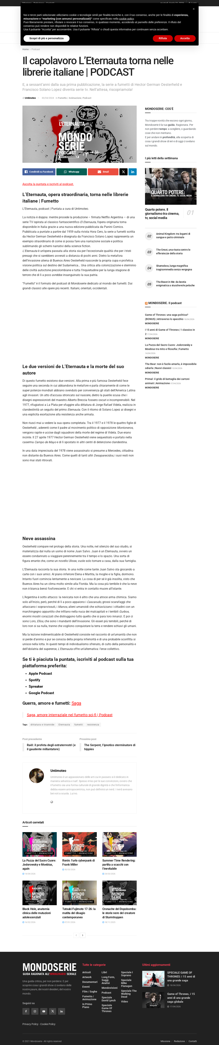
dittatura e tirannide (42, 724)
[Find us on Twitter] (52, 1011)
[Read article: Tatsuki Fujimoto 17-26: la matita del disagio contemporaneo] (79, 893)
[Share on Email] (103, 171)
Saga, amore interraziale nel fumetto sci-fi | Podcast (70, 715)
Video (124, 1001)
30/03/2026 (68, 870)
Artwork (86, 977)
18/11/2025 (108, 922)
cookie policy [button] (126, 18)
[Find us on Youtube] (43, 1011)
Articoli (30, 902)
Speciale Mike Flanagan (126, 983)
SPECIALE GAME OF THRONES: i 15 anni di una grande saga (181, 976)
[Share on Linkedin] (133, 171)
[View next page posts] (82, 935)
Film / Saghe (89, 991)
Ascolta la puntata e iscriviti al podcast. (48, 184)
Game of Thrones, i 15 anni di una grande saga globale (181, 997)
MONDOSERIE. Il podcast (165, 303)
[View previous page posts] (76, 935)
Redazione (179, 1041)
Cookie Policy (47, 1024)
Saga (76, 703)
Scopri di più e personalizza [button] (46, 38)
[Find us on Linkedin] (61, 1011)
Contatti (193, 1041)
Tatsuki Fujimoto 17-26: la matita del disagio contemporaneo (79, 913)
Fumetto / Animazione (69, 98)
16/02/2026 (28, 922)
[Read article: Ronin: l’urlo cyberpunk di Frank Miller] (79, 844)
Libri (104, 972)
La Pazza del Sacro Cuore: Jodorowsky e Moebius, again (39, 865)
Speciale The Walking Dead (129, 993)
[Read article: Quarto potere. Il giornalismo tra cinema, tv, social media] (171, 186)
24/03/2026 (108, 874)
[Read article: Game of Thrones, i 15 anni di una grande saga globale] (153, 1000)
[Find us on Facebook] (25, 1011)
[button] (194, 9)
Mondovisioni (110, 987)
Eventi (86, 986)
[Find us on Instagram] (34, 1011)
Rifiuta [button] (163, 38)
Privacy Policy (30, 1024)
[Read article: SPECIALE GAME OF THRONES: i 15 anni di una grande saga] (153, 979)
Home (25, 49)
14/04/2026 (28, 874)
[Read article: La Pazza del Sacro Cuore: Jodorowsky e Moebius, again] (39, 844)
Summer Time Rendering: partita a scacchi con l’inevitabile (119, 865)
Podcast (36, 49)
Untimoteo (30, 98)
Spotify (35, 680)
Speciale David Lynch (109, 999)
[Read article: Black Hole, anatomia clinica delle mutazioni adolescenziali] (39, 893)
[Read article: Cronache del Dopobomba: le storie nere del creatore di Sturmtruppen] (119, 893)
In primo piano (87, 1006)
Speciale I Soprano (127, 974)
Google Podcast (41, 693)
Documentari (90, 981)
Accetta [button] (185, 38)
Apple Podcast (40, 674)
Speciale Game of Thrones (107, 1008)
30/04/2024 (48, 98)
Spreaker (36, 687)
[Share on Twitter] (123, 171)
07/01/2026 (68, 922)
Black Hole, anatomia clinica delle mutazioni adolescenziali (36, 913)
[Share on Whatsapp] (71, 171)
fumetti (78, 724)
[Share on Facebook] (38, 171)
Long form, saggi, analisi (108, 980)
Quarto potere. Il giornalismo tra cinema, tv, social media (162, 214)
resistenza (93, 724)
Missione (165, 1041)
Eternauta (64, 724)
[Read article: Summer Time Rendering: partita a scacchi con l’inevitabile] (119, 844)
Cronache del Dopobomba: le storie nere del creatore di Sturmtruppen (119, 913)
